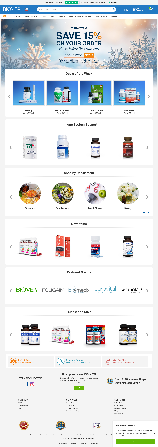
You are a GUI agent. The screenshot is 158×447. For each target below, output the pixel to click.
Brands (44, 16)
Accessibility (63, 443)
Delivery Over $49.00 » (80, 16)
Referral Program (72, 408)
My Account (70, 403)
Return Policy (118, 414)
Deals (62, 16)
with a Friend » (106, 16)
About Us (21, 403)
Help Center (118, 403)
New (52, 16)
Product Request (120, 408)
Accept (135, 441)
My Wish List (70, 405)
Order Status (118, 405)
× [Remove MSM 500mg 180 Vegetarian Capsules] (156, 423)
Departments (31, 16)
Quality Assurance (24, 405)
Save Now (79, 388)
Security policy (94, 443)
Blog (19, 408)
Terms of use (74, 443)
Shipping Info (118, 411)
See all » (145, 212)
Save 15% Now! (11, 16)
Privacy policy (84, 443)
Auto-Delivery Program (74, 411)
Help (126, 10)
